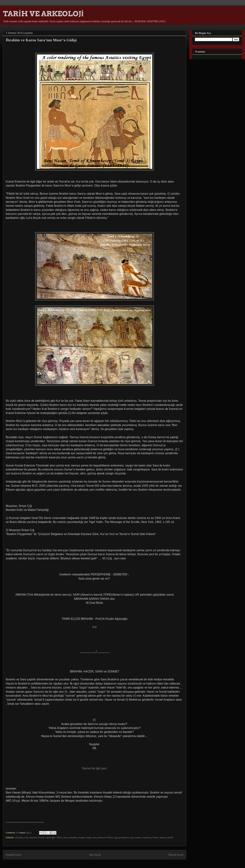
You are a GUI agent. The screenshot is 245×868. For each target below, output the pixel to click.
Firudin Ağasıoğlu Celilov (50, 837)
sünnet (163, 837)
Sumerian (146, 837)
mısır (94, 837)
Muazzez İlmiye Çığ (107, 837)
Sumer (138, 837)
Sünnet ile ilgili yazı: (94, 768)
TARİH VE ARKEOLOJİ (43, 13)
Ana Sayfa (95, 854)
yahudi (170, 837)
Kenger (81, 837)
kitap (88, 837)
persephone (123, 837)
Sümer (155, 837)
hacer (66, 837)
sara (132, 837)
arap (26, 837)
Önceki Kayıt (175, 854)
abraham (19, 837)
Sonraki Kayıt (13, 854)
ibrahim (73, 837)
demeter (33, 837)
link (94, 626)
